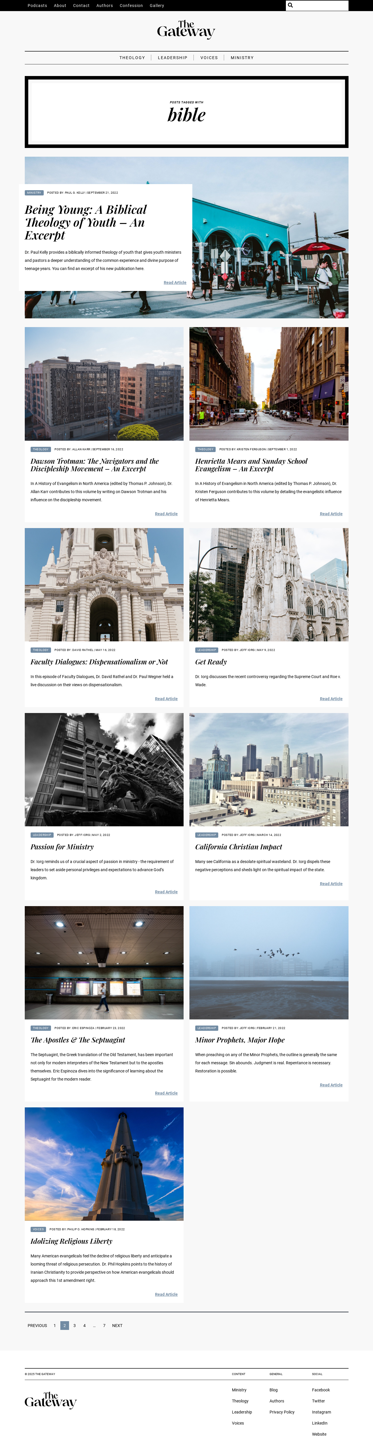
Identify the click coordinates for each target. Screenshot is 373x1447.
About (60, 5)
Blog (274, 1390)
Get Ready (211, 661)
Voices (209, 57)
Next (117, 1325)
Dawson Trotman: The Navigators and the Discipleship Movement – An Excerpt (95, 464)
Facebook (321, 1390)
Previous (37, 1325)
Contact (81, 5)
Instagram (321, 1412)
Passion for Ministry (62, 846)
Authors (104, 5)
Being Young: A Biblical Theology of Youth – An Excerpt (85, 221)
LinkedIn (320, 1423)
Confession (131, 5)
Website (319, 1434)
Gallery (157, 5)
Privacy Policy (282, 1412)
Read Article (175, 282)
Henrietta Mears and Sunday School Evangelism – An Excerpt (251, 464)
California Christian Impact (238, 846)
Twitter (318, 1401)
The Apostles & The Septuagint (78, 1039)
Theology (132, 57)
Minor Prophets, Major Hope (240, 1039)
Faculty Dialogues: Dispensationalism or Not (99, 661)
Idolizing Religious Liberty (71, 1240)
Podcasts (37, 5)
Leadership (173, 57)
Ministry (242, 57)
